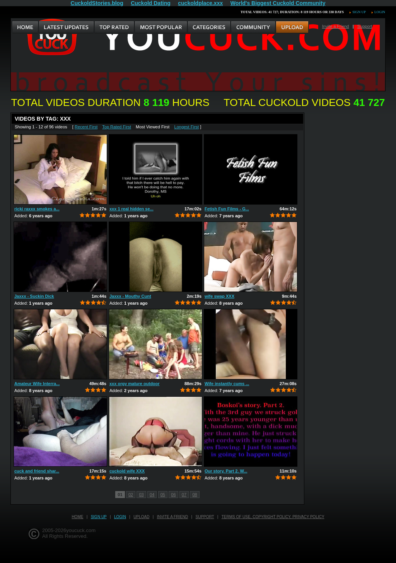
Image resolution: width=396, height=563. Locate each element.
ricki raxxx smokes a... (37, 208)
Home (77, 517)
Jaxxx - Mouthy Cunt (130, 296)
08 (194, 494)
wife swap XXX (219, 296)
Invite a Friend (335, 26)
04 (152, 494)
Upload (141, 517)
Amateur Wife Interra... (37, 383)
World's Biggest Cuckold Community (278, 3)
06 (173, 494)
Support (364, 26)
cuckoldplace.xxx (200, 3)
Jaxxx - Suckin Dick (34, 296)
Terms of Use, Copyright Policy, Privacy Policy (273, 517)
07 (184, 494)
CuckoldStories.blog (97, 3)
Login (379, 12)
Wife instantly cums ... (227, 383)
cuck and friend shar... (36, 471)
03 (141, 494)
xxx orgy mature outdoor (134, 383)
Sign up (358, 12)
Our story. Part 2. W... (226, 471)
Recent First (86, 127)
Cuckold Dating (151, 3)
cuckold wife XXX (127, 471)
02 (130, 494)
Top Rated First (116, 127)
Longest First (186, 127)
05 (162, 494)
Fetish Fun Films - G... (227, 208)
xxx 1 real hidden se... (131, 208)
